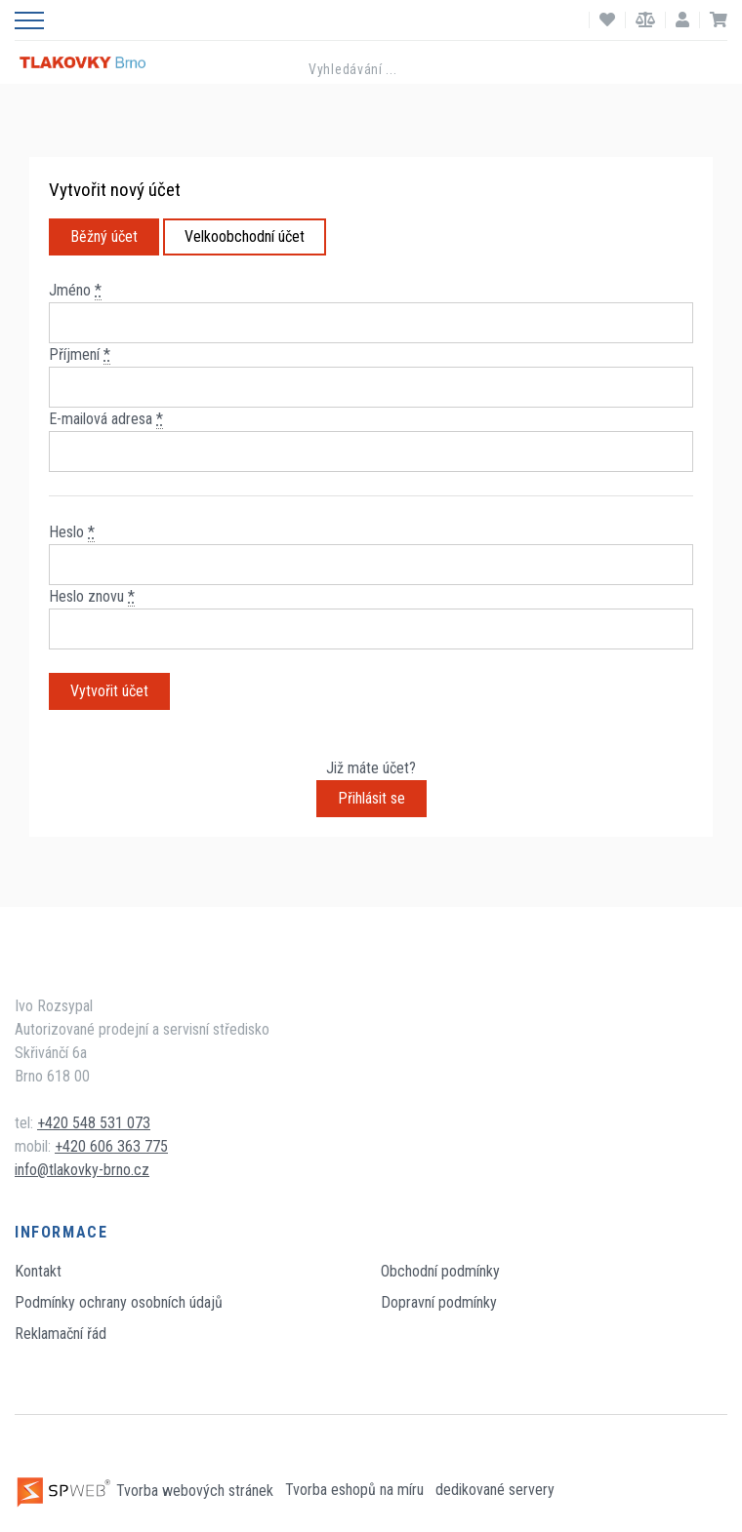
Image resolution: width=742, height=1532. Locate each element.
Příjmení (79, 355)
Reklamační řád (60, 1333)
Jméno (75, 290)
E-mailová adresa (106, 419)
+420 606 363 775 (111, 1146)
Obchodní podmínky (440, 1271)
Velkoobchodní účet (245, 236)
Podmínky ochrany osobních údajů (119, 1302)
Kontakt (38, 1271)
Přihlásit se (371, 798)
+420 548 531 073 (93, 1123)
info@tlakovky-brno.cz (82, 1169)
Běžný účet (104, 236)
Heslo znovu (92, 597)
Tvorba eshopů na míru (356, 1490)
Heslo (72, 532)
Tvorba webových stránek (146, 1490)
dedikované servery (495, 1490)
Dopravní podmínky (439, 1302)
